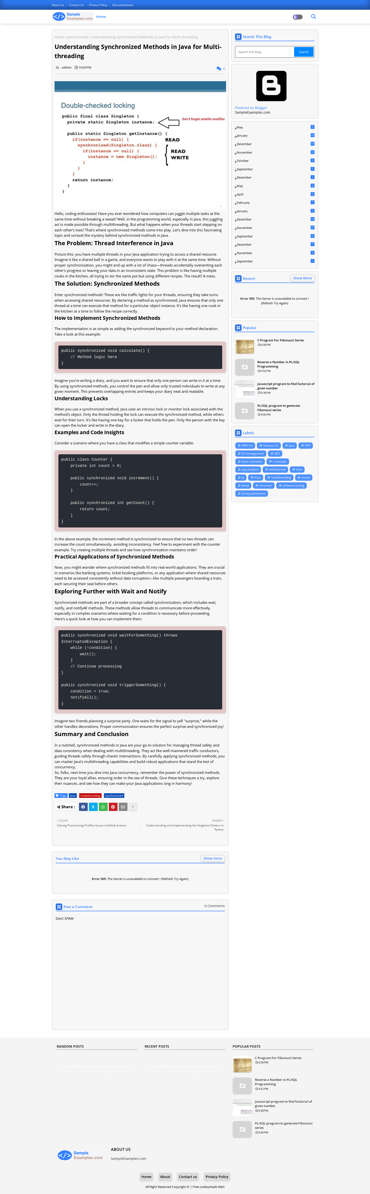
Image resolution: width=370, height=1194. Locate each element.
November (276, 152)
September (276, 169)
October (276, 160)
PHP (307, 445)
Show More (302, 278)
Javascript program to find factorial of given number (286, 386)
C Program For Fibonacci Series (280, 340)
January (276, 135)
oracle (305, 477)
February (276, 202)
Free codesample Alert (209, 1187)
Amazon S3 (270, 445)
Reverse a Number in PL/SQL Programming (278, 364)
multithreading (90, 795)
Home (101, 16)
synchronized (77, 37)
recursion (265, 485)
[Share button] (133, 807)
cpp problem (250, 469)
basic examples (252, 461)
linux (257, 477)
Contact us (77, 5)
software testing (293, 485)
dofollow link (277, 469)
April (276, 194)
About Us (58, 5)
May (276, 127)
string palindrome (254, 493)
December (276, 144)
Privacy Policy (98, 5)
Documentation (122, 5)
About (165, 1176)
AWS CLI (247, 445)
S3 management (253, 453)
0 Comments (215, 905)
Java (73, 795)
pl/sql (245, 485)
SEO (277, 453)
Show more (213, 858)
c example (280, 461)
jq (243, 477)
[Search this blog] (265, 52)
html (299, 469)
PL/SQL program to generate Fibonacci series (278, 407)
